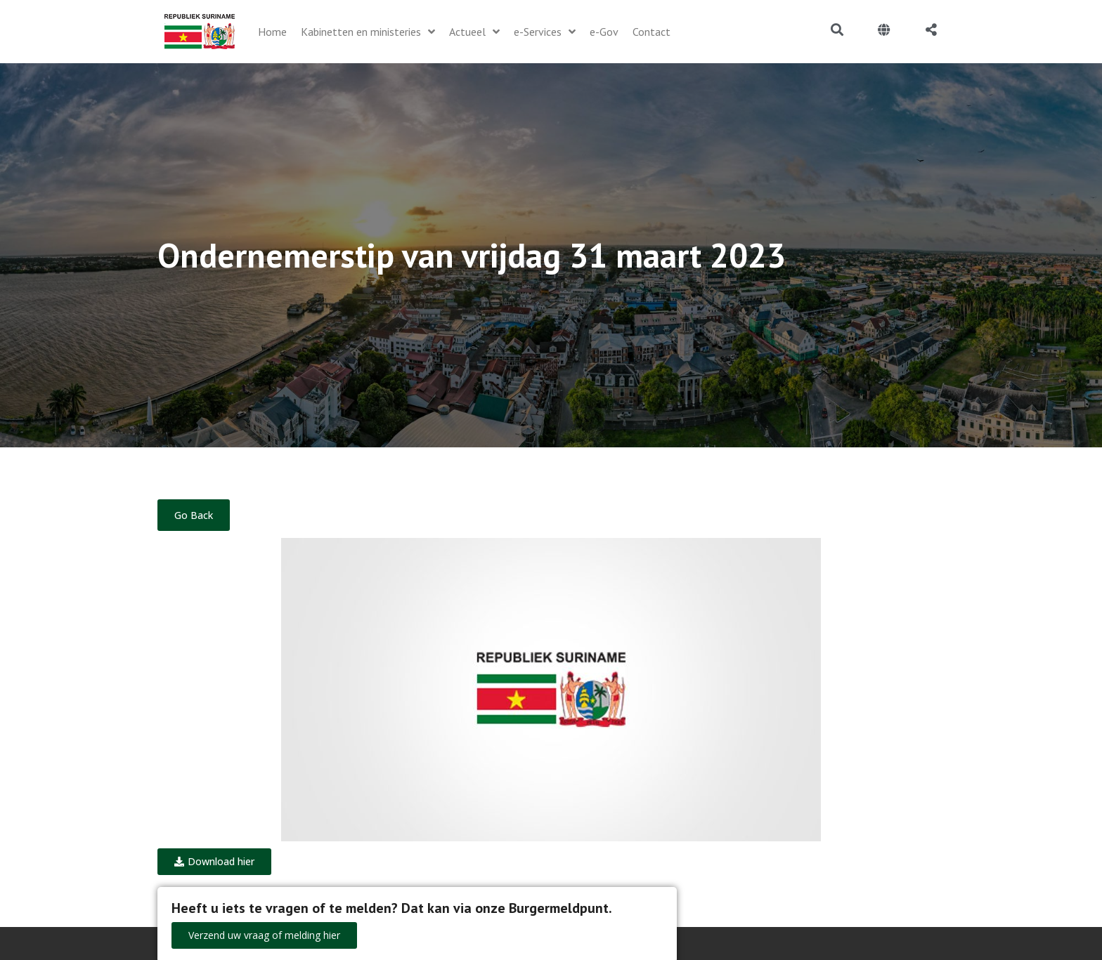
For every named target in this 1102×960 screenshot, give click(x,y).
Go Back (193, 515)
